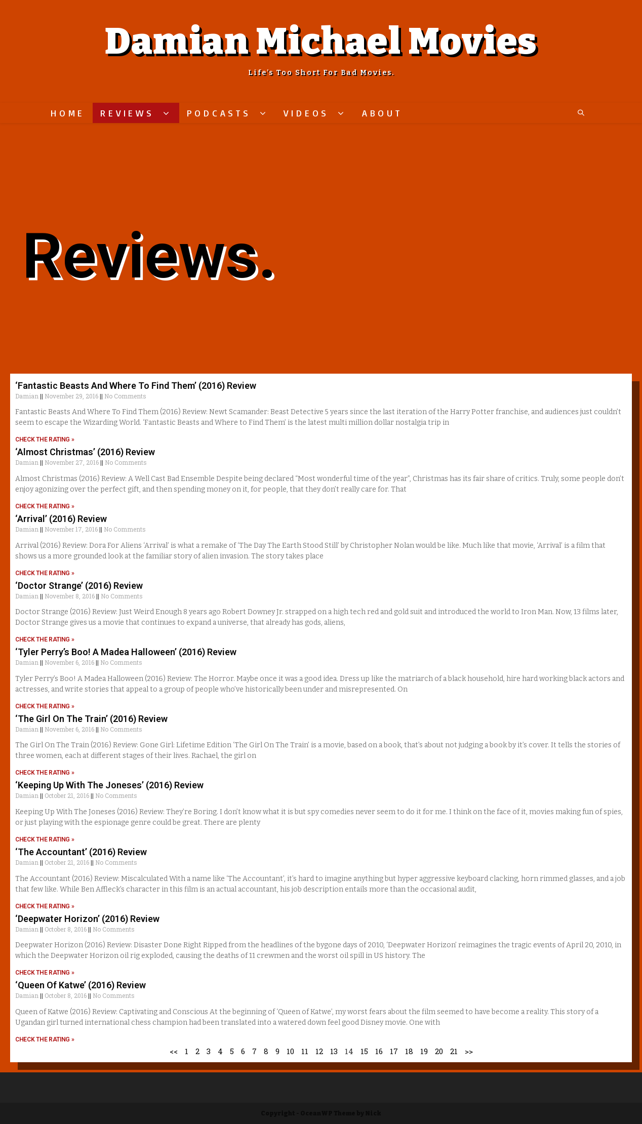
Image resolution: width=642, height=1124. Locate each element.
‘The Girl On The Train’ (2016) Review (91, 718)
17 (394, 1051)
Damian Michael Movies (321, 41)
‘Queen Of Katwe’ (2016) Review (80, 985)
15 (364, 1051)
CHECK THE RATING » (44, 439)
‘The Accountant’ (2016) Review (81, 852)
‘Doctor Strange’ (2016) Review (79, 585)
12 (319, 1051)
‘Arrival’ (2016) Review (61, 518)
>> (469, 1051)
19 (424, 1051)
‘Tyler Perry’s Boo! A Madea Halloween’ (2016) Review (125, 652)
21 (454, 1051)
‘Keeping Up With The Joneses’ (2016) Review (109, 785)
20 (439, 1051)
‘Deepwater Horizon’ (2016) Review (87, 918)
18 (409, 1051)
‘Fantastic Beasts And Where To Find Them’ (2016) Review (135, 385)
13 (334, 1051)
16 (379, 1051)
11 (304, 1051)
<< (174, 1051)
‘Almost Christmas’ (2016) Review (85, 452)
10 (290, 1051)
